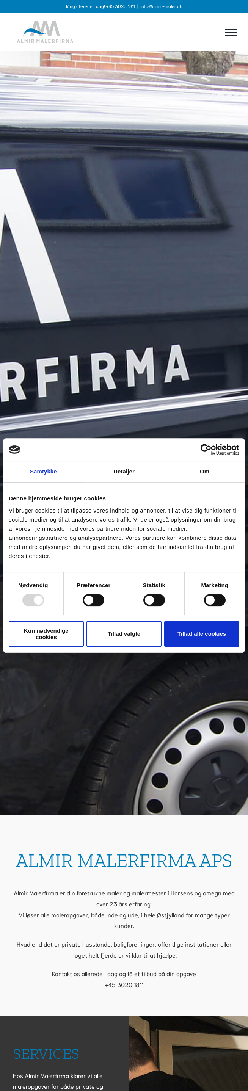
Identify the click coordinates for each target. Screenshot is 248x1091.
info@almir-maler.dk (161, 6)
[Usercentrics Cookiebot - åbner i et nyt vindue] (206, 449)
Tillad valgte (124, 633)
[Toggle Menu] (231, 32)
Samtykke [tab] (43, 471)
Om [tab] (204, 471)
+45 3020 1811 (124, 984)
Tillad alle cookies (201, 633)
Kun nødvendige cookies (46, 633)
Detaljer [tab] (124, 471)
